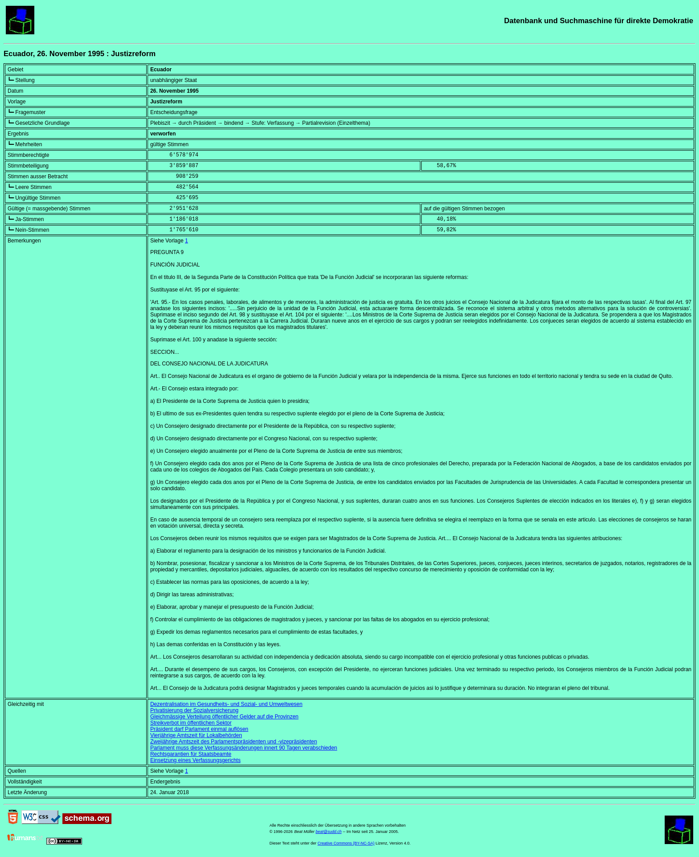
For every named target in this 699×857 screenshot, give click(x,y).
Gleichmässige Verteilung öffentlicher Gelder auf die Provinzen (224, 716)
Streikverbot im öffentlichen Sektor (191, 723)
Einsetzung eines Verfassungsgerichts (195, 760)
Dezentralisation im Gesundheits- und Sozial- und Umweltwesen (226, 704)
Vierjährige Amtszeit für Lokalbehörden (196, 735)
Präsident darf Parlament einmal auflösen (199, 729)
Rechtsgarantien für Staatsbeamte (190, 754)
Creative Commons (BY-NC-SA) (345, 843)
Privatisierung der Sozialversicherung (194, 710)
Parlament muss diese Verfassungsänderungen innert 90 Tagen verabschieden (243, 748)
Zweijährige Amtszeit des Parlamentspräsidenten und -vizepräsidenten (233, 741)
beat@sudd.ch (328, 831)
